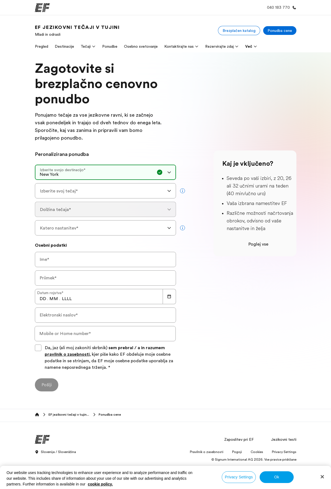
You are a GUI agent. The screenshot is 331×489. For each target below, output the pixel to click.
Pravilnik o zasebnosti (206, 452)
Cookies (257, 452)
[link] (77, 30)
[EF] (42, 7)
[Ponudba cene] (279, 30)
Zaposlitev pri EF (239, 439)
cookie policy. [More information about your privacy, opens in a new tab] (100, 484)
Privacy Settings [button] (284, 452)
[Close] (322, 477)
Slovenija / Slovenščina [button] (55, 452)
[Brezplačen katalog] (239, 30)
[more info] (182, 191)
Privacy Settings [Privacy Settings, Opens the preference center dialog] (239, 477)
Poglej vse (258, 244)
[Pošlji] (46, 384)
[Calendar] (169, 296)
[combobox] (105, 172)
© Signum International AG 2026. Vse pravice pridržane (253, 459)
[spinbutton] (43, 298)
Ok (276, 477)
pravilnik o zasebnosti (67, 354)
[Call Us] (280, 7)
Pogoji (237, 452)
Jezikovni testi (283, 439)
